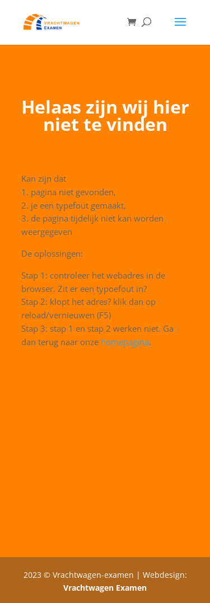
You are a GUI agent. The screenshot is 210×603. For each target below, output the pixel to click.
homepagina (125, 341)
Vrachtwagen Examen (105, 587)
